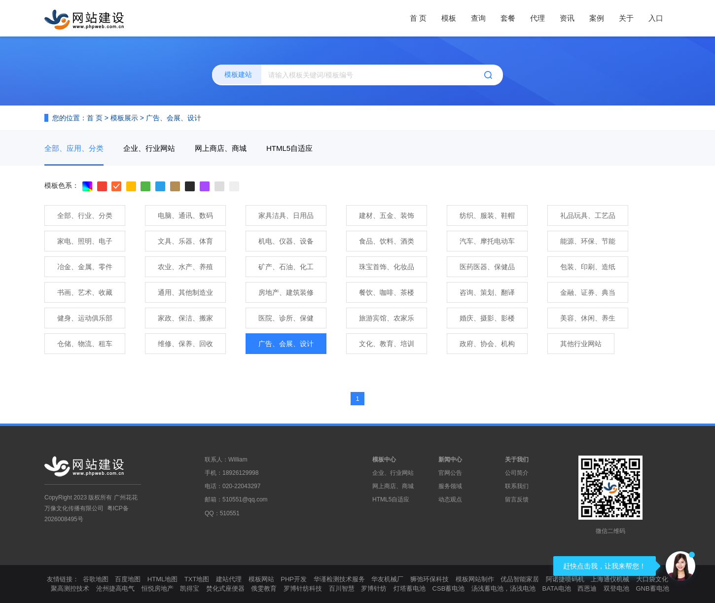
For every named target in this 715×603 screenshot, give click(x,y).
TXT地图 (197, 579)
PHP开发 (294, 579)
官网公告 (450, 472)
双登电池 (616, 588)
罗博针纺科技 (303, 588)
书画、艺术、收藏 (84, 292)
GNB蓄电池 (652, 588)
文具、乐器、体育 (185, 241)
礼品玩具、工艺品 (587, 215)
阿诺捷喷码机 (565, 579)
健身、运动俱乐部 (84, 318)
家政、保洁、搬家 (185, 318)
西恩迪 (587, 588)
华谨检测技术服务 (339, 579)
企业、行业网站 (149, 148)
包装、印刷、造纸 (587, 267)
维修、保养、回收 (185, 344)
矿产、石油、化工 (286, 267)
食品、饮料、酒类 (386, 241)
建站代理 (229, 579)
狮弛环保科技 (429, 579)
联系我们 (517, 486)
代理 (537, 18)
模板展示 (124, 118)
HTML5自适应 (289, 148)
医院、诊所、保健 (286, 318)
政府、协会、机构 (487, 344)
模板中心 (384, 459)
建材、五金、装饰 (386, 215)
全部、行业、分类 (84, 215)
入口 (655, 18)
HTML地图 (162, 579)
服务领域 (450, 486)
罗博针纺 (374, 588)
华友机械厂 (387, 579)
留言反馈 (517, 499)
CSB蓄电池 (448, 588)
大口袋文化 (652, 579)
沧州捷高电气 (115, 588)
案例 (596, 18)
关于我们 (517, 459)
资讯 (567, 18)
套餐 (507, 18)
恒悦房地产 (158, 588)
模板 (448, 18)
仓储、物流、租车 (84, 344)
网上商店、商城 (221, 148)
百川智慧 (342, 588)
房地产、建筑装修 (286, 292)
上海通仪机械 (610, 579)
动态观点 (450, 499)
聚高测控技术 (70, 588)
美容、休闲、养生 (587, 318)
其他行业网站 (581, 344)
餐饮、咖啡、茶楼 (386, 292)
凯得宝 (189, 588)
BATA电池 (556, 588)
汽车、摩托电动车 (487, 241)
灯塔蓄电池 (409, 588)
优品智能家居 (519, 579)
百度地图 (128, 579)
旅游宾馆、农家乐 (386, 318)
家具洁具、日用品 (286, 215)
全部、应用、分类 (74, 148)
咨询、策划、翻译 (487, 292)
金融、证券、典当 (587, 292)
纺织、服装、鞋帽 (487, 215)
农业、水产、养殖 (185, 267)
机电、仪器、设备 (286, 241)
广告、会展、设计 (173, 118)
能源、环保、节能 (587, 241)
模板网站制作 (475, 579)
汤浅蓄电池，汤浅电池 (503, 588)
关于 (626, 18)
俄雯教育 (264, 588)
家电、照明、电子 (84, 241)
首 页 (418, 18)
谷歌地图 (95, 579)
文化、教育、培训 (386, 344)
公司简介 (517, 472)
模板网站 (261, 579)
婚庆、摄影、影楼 (487, 318)
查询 (478, 18)
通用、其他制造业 (185, 292)
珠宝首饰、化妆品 (386, 267)
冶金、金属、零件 (84, 267)
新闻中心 (450, 459)
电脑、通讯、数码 (185, 215)
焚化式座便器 (225, 588)
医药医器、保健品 (487, 267)
